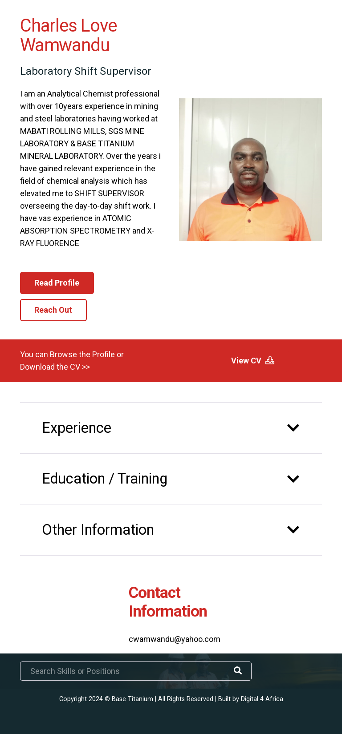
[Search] (238, 671)
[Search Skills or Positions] (136, 671)
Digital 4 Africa (262, 699)
